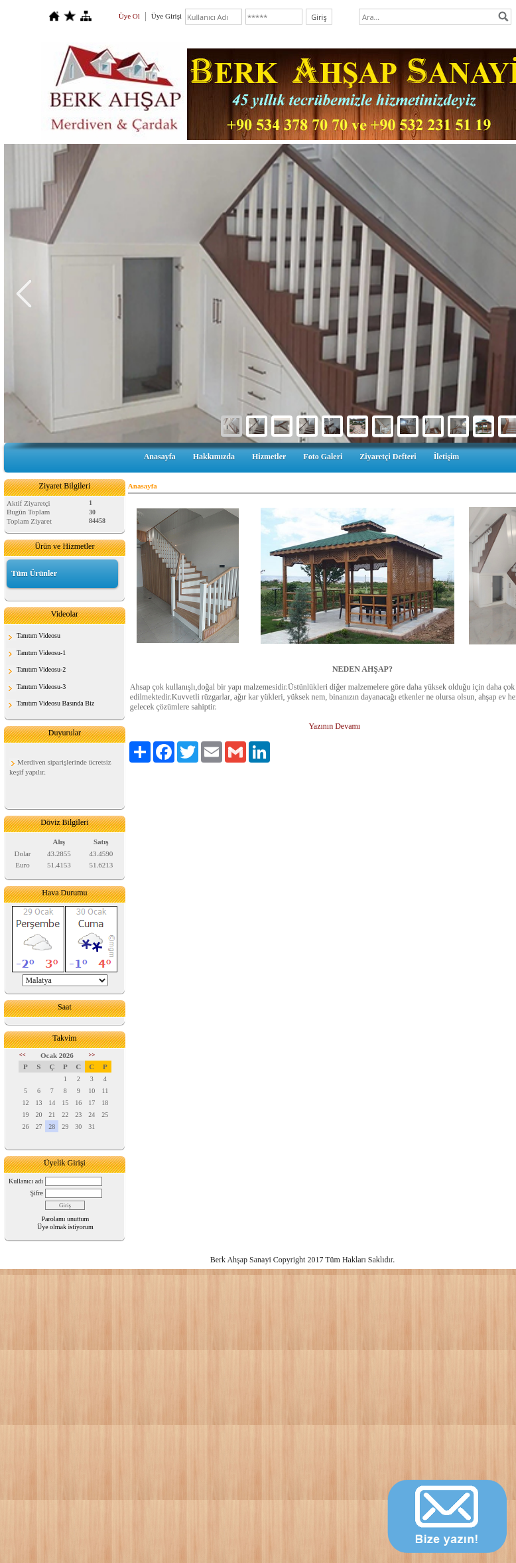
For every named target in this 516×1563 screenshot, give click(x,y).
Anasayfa (160, 456)
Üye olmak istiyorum (65, 1226)
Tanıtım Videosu (38, 635)
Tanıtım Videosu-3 (41, 686)
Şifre (37, 1193)
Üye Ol (129, 16)
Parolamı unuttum (65, 1219)
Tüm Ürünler (34, 573)
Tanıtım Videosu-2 (41, 669)
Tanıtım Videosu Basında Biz (55, 703)
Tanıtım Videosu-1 (41, 652)
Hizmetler (269, 456)
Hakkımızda (214, 456)
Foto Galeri (322, 456)
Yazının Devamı (333, 726)
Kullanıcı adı (26, 1181)
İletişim (447, 456)
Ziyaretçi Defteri (387, 456)
